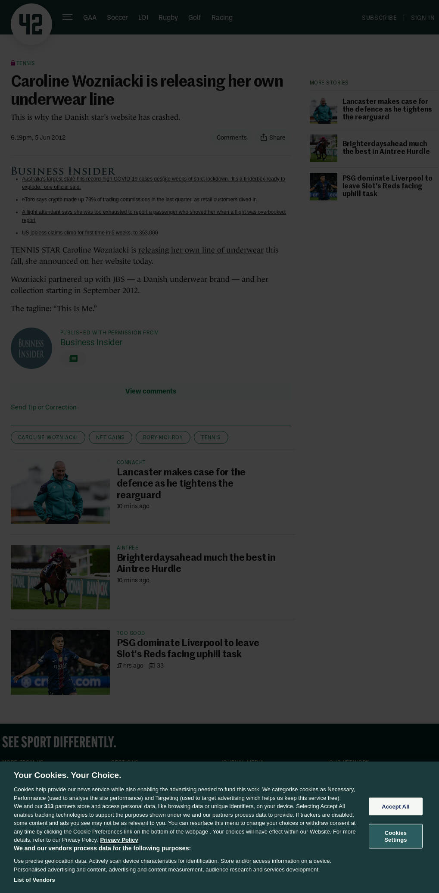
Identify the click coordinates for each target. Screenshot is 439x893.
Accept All (395, 806)
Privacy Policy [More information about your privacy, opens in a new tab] (119, 840)
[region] (219, 827)
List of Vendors (34, 880)
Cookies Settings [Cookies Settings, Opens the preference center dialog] (395, 836)
